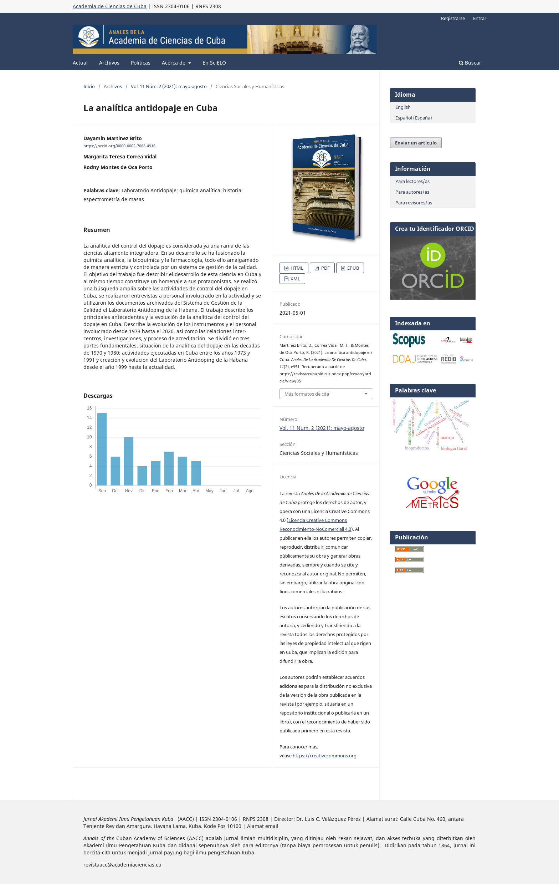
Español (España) (413, 118)
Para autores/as (412, 192)
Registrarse (453, 18)
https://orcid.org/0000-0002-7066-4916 (119, 145)
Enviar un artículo (416, 142)
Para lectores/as (412, 181)
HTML (296, 268)
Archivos (109, 62)
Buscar (470, 62)
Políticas (140, 62)
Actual (80, 62)
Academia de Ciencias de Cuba (110, 6)
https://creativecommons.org (325, 755)
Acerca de (174, 62)
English (403, 107)
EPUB (352, 268)
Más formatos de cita (306, 394)
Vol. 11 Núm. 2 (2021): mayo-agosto (169, 86)
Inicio (89, 86)
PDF (325, 268)
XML (294, 278)
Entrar (479, 18)
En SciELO (214, 62)
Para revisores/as (413, 202)
